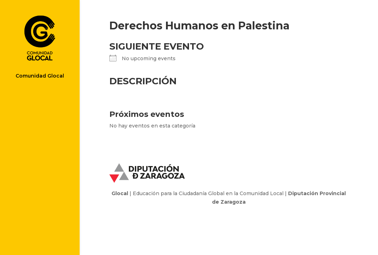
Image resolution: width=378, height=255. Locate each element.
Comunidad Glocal (40, 76)
